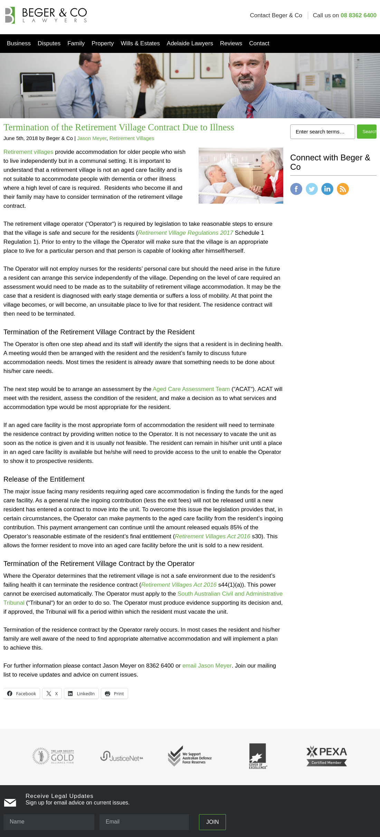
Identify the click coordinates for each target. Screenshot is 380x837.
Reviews (231, 43)
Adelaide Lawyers (190, 43)
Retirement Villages (132, 138)
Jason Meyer (91, 138)
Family (76, 43)
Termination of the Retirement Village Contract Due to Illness (118, 127)
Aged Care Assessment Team (191, 389)
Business (19, 43)
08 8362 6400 (359, 15)
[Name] (48, 822)
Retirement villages (28, 152)
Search (370, 131)
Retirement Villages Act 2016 (179, 585)
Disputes (49, 43)
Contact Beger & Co (276, 15)
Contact (259, 43)
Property (103, 43)
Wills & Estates (140, 43)
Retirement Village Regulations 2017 (185, 233)
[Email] (144, 822)
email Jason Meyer (207, 665)
